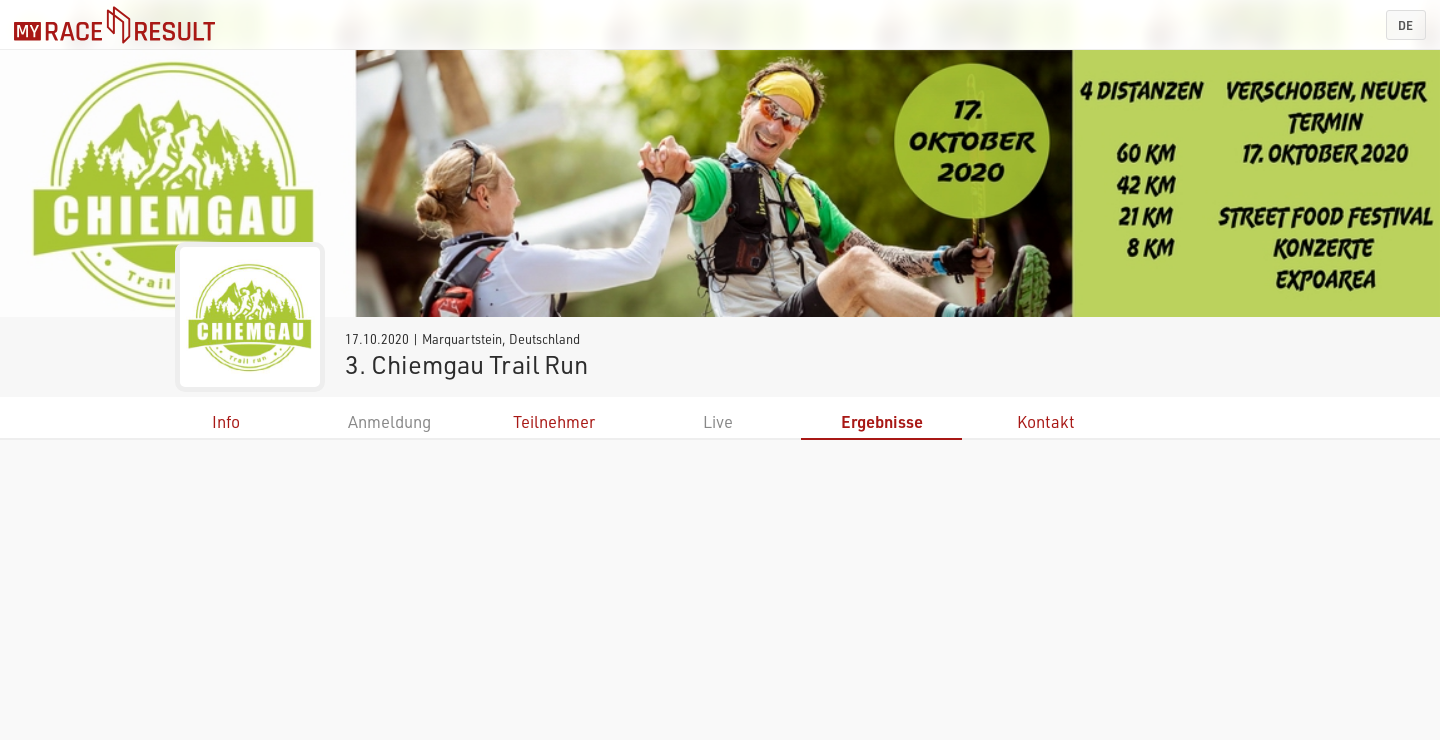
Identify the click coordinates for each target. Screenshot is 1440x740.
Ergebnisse (882, 421)
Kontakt (1046, 421)
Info (226, 421)
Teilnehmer (554, 421)
